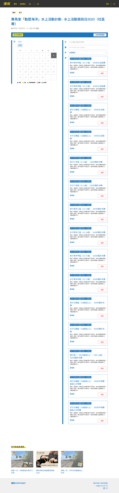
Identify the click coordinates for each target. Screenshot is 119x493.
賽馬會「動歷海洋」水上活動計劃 (24, 28)
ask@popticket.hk (102, 486)
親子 (20, 13)
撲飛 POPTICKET (18, 483)
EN (38, 4)
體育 (13, 13)
